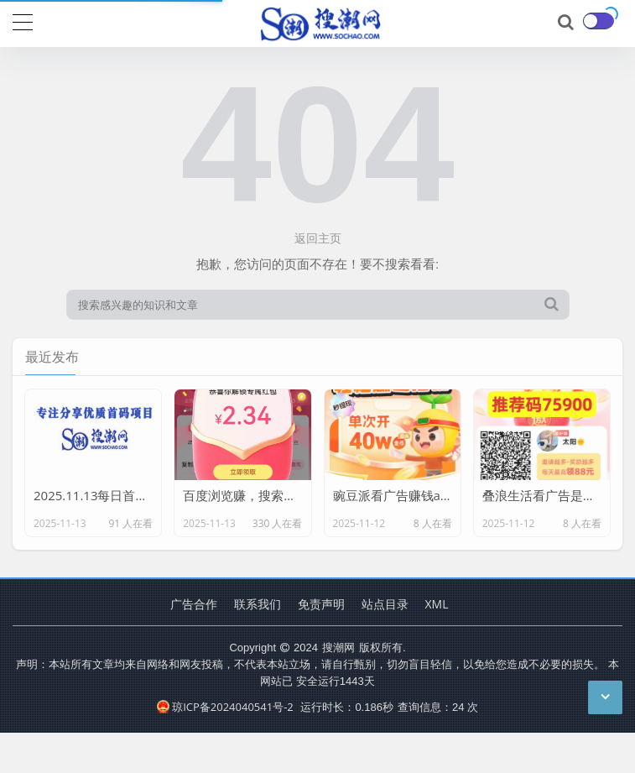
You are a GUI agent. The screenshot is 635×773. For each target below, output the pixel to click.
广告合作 (193, 604)
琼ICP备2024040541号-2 (225, 706)
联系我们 (257, 604)
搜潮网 (338, 647)
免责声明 (321, 604)
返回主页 (317, 238)
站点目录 (385, 604)
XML (437, 604)
